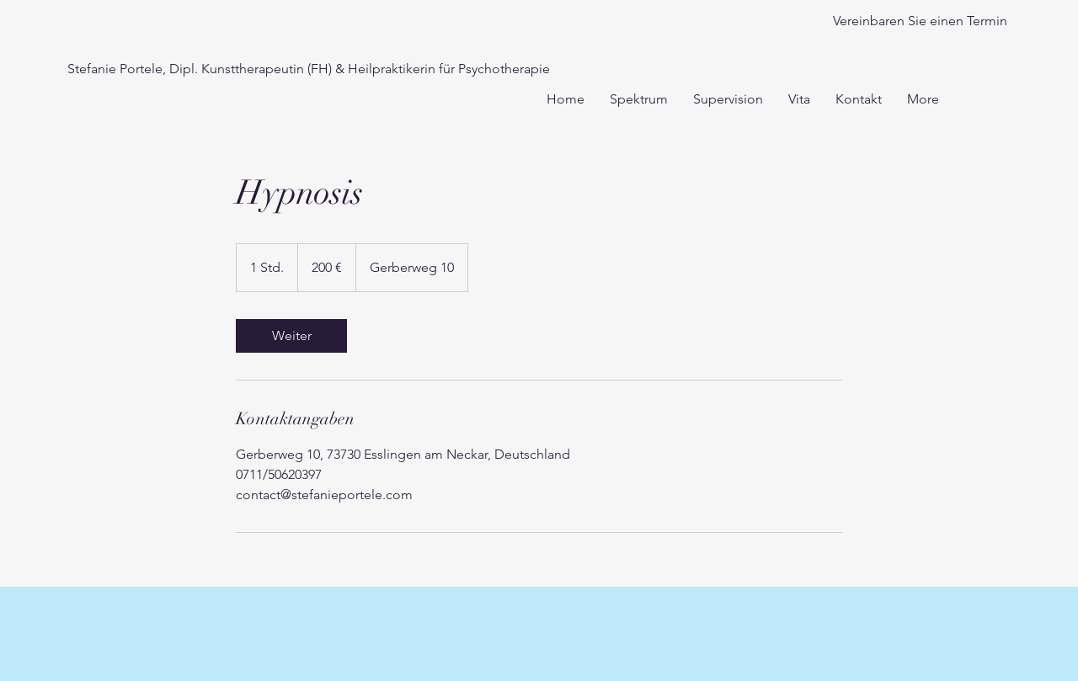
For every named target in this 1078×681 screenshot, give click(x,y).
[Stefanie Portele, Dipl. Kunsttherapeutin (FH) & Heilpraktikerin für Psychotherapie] (308, 69)
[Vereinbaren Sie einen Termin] (920, 21)
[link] (291, 336)
